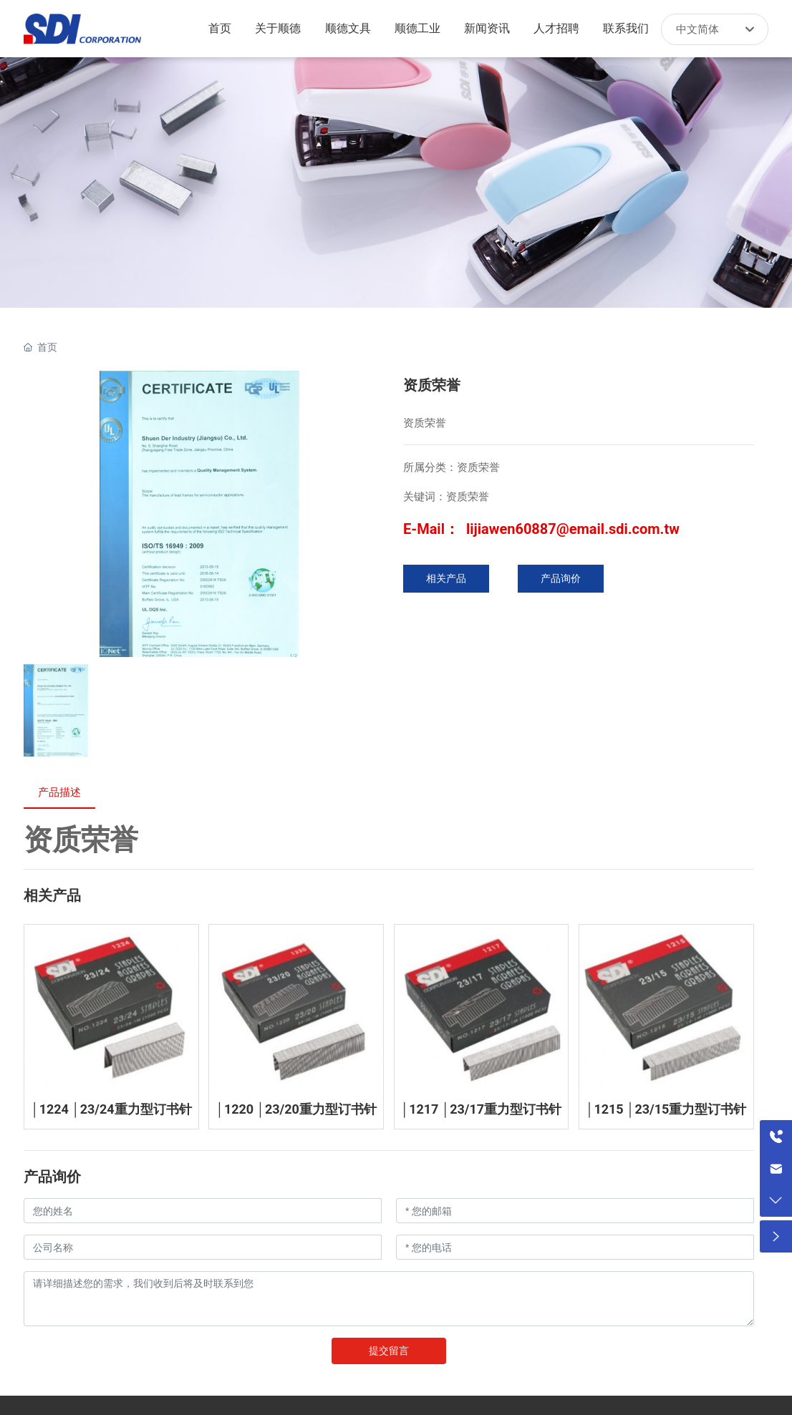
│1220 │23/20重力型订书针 (296, 1109)
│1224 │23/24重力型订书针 (111, 1109)
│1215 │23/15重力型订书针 (666, 1109)
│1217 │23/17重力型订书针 (481, 1109)
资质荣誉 (81, 840)
